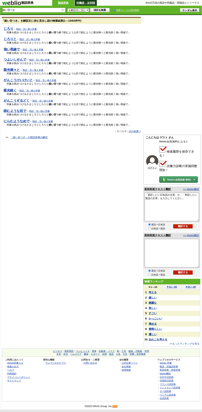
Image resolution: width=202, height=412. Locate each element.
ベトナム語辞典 (168, 395)
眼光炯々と (12, 70)
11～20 (172, 286)
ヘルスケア (76, 354)
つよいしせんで (15, 59)
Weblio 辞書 (166, 363)
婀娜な (153, 302)
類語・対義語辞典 (169, 366)
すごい (153, 313)
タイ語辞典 (165, 391)
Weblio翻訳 (165, 373)
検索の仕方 (13, 366)
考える (153, 292)
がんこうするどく (17, 100)
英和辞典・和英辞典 (170, 370)
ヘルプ (10, 370)
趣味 (86, 354)
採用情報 (126, 370)
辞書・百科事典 (138, 354)
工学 (124, 351)
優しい (153, 334)
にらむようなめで (17, 121)
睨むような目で (15, 111)
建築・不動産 (135, 351)
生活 (65, 354)
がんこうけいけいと (18, 80)
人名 (118, 354)
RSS (115, 406)
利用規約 (11, 373)
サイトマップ (14, 380)
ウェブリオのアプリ (55, 363)
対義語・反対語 (85, 2)
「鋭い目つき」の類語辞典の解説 (29, 137)
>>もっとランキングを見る (184, 343)
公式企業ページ (130, 363)
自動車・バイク (107, 351)
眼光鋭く (10, 90)
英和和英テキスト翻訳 (157, 189)
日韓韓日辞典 (166, 380)
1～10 (152, 287)
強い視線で (12, 49)
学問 (146, 351)
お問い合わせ (90, 363)
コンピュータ (83, 351)
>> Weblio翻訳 (191, 189)
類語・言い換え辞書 (26, 29)
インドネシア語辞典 (170, 387)
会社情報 (126, 366)
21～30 (190, 286)
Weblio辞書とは (15, 363)
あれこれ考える (158, 339)
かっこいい (155, 318)
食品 (111, 354)
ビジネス (57, 351)
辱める (153, 323)
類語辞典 (63, 2)
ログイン (152, 167)
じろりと (10, 39)
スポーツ (95, 354)
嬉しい (153, 297)
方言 (125, 354)
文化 (58, 354)
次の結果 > (135, 131)
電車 (94, 351)
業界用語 (69, 351)
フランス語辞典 (168, 384)
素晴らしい (155, 328)
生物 (104, 354)
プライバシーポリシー (18, 377)
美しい (153, 308)
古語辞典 (164, 398)
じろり (8, 29)
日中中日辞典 (166, 377)
